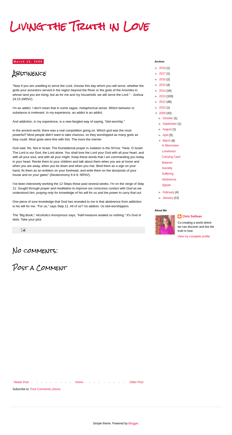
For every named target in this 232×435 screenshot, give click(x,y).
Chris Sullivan (192, 216)
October (168, 118)
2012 (163, 102)
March (167, 140)
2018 (163, 68)
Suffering (168, 173)
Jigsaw (166, 185)
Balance (167, 162)
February (169, 192)
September (170, 123)
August (168, 129)
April (166, 135)
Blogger (133, 423)
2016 (163, 79)
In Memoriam (170, 145)
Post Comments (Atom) (45, 389)
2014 (163, 90)
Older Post (136, 382)
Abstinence (169, 179)
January (168, 198)
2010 (163, 107)
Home (79, 382)
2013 (163, 96)
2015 (163, 85)
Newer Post (21, 382)
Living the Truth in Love (79, 26)
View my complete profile (194, 236)
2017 (163, 73)
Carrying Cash (171, 157)
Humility (167, 168)
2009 (163, 113)
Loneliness (169, 151)
